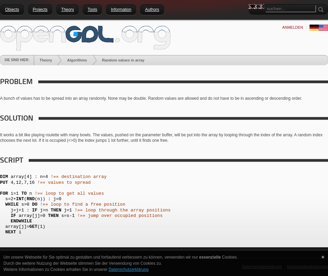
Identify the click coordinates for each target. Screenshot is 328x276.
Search (254, 18)
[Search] (290, 8)
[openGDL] (85, 37)
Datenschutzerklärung (129, 269)
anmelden (292, 27)
